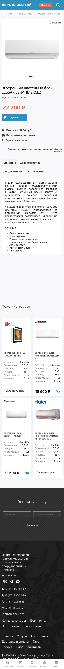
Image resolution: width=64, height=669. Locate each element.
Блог (19, 611)
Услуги (22, 600)
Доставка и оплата (15, 605)
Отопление (10, 590)
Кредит (7, 611)
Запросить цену (15, 354)
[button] (30, 76)
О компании (39, 600)
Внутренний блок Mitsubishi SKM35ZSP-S (47, 319)
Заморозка (32, 590)
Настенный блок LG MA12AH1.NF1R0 (14, 318)
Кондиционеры (14, 584)
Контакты (34, 611)
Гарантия (39, 605)
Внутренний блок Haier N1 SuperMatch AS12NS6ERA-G (46, 399)
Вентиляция (39, 584)
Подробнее (57, 151)
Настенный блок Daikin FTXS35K (12, 398)
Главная (7, 600)
